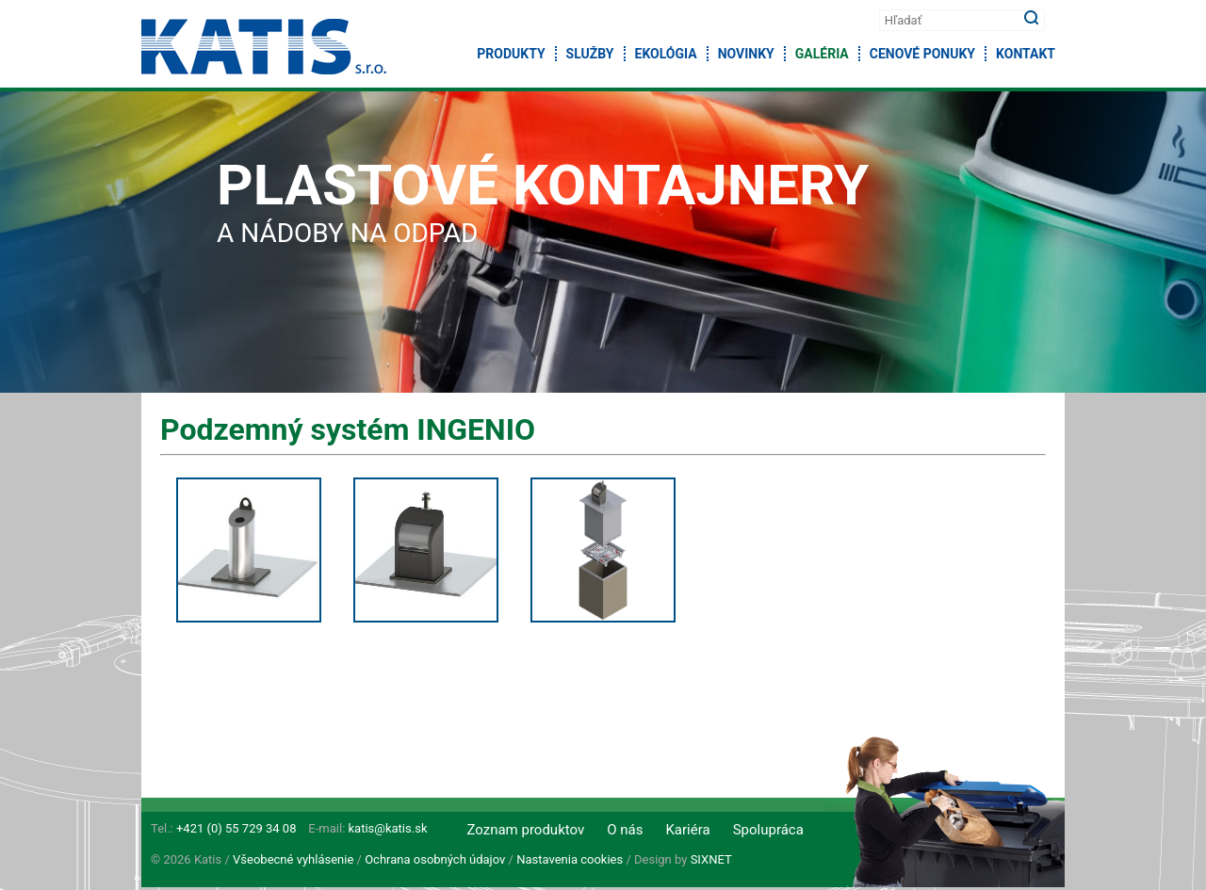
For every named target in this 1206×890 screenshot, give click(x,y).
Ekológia (666, 53)
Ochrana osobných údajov (435, 859)
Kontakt (1025, 53)
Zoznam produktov (525, 829)
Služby (590, 53)
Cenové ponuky (922, 53)
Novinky (746, 53)
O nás (625, 829)
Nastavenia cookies (569, 859)
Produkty (511, 53)
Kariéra (687, 829)
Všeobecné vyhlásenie (293, 859)
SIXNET (711, 859)
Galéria (822, 53)
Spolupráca (768, 829)
